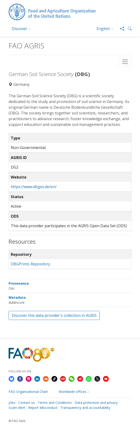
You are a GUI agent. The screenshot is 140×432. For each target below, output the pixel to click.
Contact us (26, 402)
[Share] (120, 29)
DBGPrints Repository (30, 264)
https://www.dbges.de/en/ (34, 186)
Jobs (12, 402)
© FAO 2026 (17, 421)
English (103, 28)
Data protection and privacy (96, 402)
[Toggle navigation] (125, 62)
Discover (19, 28)
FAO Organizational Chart (28, 391)
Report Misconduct (42, 407)
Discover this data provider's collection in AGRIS (54, 315)
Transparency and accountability (85, 407)
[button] (128, 29)
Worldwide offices (72, 391)
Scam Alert (17, 407)
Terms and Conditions (55, 402)
